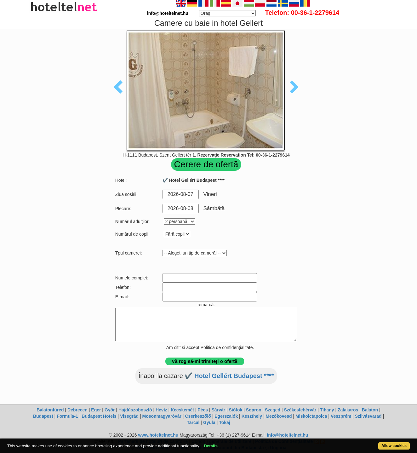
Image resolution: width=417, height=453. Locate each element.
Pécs (202, 409)
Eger (96, 409)
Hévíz (161, 409)
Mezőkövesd (279, 416)
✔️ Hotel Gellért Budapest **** (229, 375)
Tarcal (193, 422)
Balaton (370, 409)
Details (211, 446)
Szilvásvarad (368, 416)
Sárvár (218, 409)
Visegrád (129, 416)
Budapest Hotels (99, 416)
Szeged (272, 409)
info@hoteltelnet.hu (287, 435)
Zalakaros (348, 409)
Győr (110, 409)
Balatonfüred (50, 409)
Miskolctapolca (311, 416)
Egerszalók (226, 416)
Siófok (235, 409)
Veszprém (341, 416)
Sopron (253, 409)
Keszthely (252, 416)
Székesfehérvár (300, 409)
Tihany (327, 409)
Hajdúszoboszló (135, 409)
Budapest (43, 416)
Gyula (209, 422)
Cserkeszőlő (198, 416)
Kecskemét (182, 409)
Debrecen (77, 409)
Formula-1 (67, 416)
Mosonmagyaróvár (161, 416)
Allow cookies (394, 446)
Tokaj (224, 422)
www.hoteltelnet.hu (158, 435)
